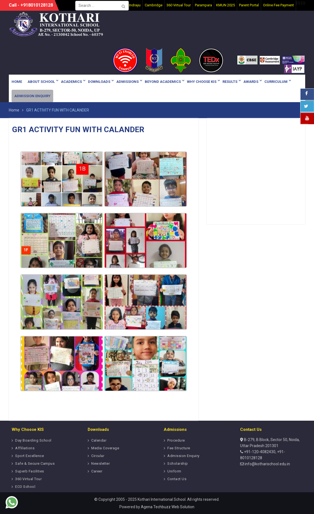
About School (41, 82)
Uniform (174, 471)
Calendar (98, 440)
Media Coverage (105, 448)
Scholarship (177, 463)
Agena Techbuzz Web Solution (167, 507)
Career (96, 471)
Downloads (99, 82)
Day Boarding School (33, 440)
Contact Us (176, 479)
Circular (97, 456)
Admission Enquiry (32, 96)
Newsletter (100, 463)
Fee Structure (178, 448)
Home (17, 82)
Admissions (127, 82)
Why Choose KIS (201, 82)
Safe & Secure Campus (35, 463)
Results (229, 82)
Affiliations (24, 448)
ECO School (25, 487)
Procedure (176, 440)
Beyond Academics (163, 82)
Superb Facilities (29, 471)
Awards (250, 82)
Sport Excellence (29, 456)
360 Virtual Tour (28, 479)
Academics (71, 82)
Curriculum (276, 82)
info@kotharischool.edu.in (267, 464)
